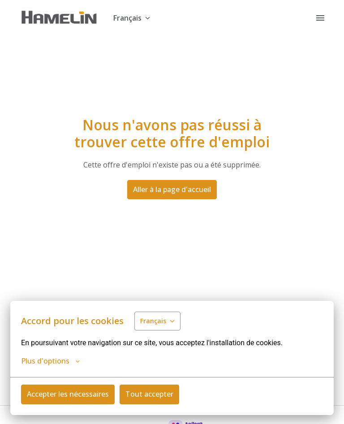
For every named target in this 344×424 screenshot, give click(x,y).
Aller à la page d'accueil (172, 189)
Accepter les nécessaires (68, 394)
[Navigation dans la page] (320, 18)
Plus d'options (50, 360)
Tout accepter (149, 394)
